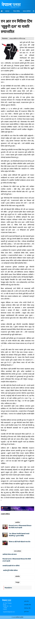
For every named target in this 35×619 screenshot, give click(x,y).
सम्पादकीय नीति (27, 605)
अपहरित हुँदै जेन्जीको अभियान (10, 570)
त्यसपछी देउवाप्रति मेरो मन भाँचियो (11, 566)
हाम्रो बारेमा (26, 601)
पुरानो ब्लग (26, 612)
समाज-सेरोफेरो (26, 11)
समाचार (7, 11)
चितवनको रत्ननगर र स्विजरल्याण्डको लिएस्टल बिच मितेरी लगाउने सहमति (20, 527)
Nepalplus (8, 587)
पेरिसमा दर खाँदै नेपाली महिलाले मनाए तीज (19, 542)
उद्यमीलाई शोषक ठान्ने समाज (10, 554)
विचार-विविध (16, 11)
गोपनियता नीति (27, 608)
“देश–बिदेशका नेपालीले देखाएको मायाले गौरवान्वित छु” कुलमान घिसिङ (19, 535)
